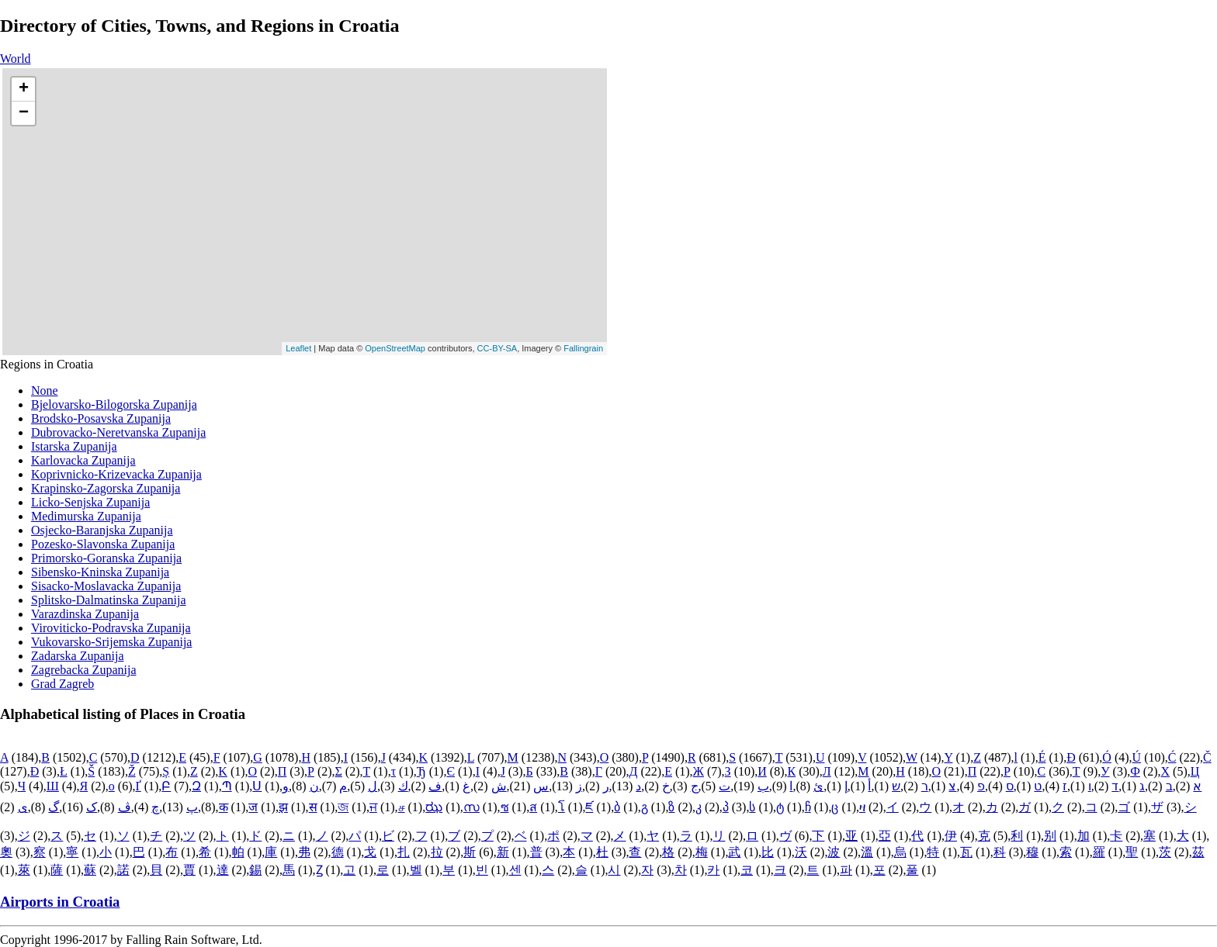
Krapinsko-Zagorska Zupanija (105, 488)
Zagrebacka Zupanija (83, 669)
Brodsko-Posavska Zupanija (101, 418)
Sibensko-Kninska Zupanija (100, 572)
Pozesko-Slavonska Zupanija (103, 544)
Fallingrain (583, 348)
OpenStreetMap (395, 348)
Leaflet (298, 348)
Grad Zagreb (62, 683)
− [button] (24, 113)
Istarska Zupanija (74, 446)
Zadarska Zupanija (77, 655)
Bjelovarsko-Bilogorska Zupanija (114, 404)
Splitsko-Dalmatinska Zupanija (108, 600)
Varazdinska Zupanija (85, 613)
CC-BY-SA (497, 348)
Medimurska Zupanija (86, 516)
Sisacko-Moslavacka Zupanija (106, 586)
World (15, 58)
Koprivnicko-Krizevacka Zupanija (116, 474)
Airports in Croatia (60, 901)
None (44, 390)
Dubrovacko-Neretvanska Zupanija (118, 432)
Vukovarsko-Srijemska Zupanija (111, 641)
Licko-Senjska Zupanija (90, 502)
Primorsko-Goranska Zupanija (106, 558)
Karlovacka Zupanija (83, 460)
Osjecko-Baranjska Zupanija (102, 530)
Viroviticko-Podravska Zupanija (111, 627)
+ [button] (24, 89)
